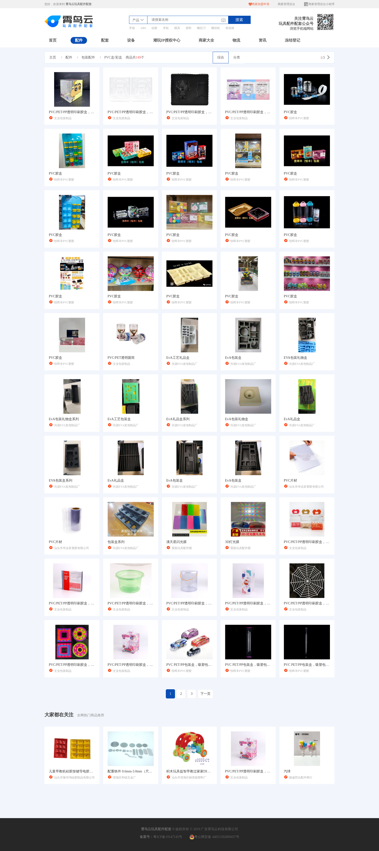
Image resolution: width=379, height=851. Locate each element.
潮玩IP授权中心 (166, 40)
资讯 (262, 40)
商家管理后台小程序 (319, 4)
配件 (79, 40)
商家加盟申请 (258, 4)
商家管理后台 (286, 4)
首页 (53, 40)
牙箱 (132, 28)
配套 (105, 40)
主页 (52, 57)
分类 (236, 57)
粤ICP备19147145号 (167, 837)
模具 (177, 28)
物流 (236, 40)
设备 (131, 40)
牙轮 (166, 28)
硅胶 (154, 28)
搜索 (239, 20)
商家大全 (206, 40)
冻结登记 (292, 40)
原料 (188, 28)
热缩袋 (230, 28)
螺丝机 (215, 28)
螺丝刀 (201, 28)
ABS (143, 28)
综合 (220, 57)
